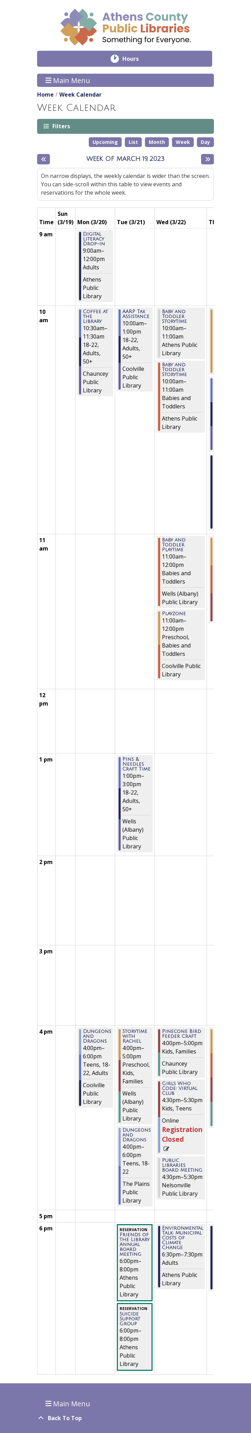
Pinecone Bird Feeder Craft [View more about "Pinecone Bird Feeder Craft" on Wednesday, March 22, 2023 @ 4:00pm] (181, 1034)
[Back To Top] (125, 1418)
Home (45, 94)
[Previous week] (43, 159)
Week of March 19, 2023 (125, 158)
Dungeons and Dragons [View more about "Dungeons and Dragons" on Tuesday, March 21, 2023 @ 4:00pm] (136, 1135)
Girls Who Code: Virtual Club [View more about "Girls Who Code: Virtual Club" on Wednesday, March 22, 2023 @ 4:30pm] (179, 1088)
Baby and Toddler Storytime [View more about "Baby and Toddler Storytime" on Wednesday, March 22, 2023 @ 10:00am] (174, 316)
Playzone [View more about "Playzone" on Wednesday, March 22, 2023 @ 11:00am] (174, 613)
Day (205, 142)
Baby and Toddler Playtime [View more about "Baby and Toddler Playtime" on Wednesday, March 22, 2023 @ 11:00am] (173, 545)
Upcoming (105, 142)
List (133, 142)
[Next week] (207, 159)
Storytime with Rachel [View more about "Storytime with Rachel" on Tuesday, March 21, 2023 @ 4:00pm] (134, 1036)
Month (157, 142)
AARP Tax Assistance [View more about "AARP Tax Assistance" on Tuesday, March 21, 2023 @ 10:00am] (135, 314)
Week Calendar (80, 94)
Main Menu (67, 80)
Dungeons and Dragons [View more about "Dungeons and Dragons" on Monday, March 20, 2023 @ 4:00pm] (97, 1036)
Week (183, 142)
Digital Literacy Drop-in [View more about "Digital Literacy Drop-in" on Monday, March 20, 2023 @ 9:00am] (94, 239)
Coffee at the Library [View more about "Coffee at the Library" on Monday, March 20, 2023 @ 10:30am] (95, 316)
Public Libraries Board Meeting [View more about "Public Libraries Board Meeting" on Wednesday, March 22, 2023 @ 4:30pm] (182, 1165)
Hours (135, 59)
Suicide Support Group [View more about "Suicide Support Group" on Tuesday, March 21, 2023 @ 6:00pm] (130, 1319)
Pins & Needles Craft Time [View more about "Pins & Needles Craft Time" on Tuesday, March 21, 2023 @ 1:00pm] (136, 764)
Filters (61, 126)
